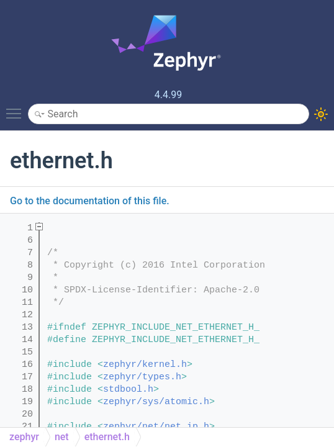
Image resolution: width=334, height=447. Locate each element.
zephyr (24, 437)
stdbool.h (128, 389)
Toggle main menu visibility (16, 108)
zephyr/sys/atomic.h (156, 402)
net (62, 437)
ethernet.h (107, 437)
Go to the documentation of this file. (89, 201)
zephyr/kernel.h (145, 364)
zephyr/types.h (142, 377)
